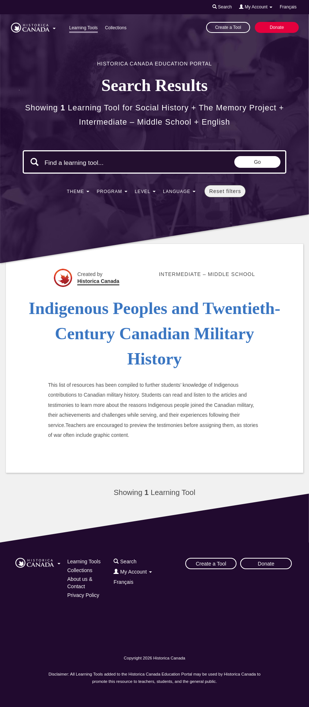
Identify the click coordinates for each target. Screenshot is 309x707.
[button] (33, 26)
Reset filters (225, 191)
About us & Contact (80, 582)
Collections (116, 27)
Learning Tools (83, 27)
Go (257, 162)
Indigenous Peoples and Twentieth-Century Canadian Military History (154, 333)
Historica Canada (98, 281)
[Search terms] (106, 163)
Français (288, 7)
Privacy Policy (83, 595)
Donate (277, 27)
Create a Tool (228, 27)
